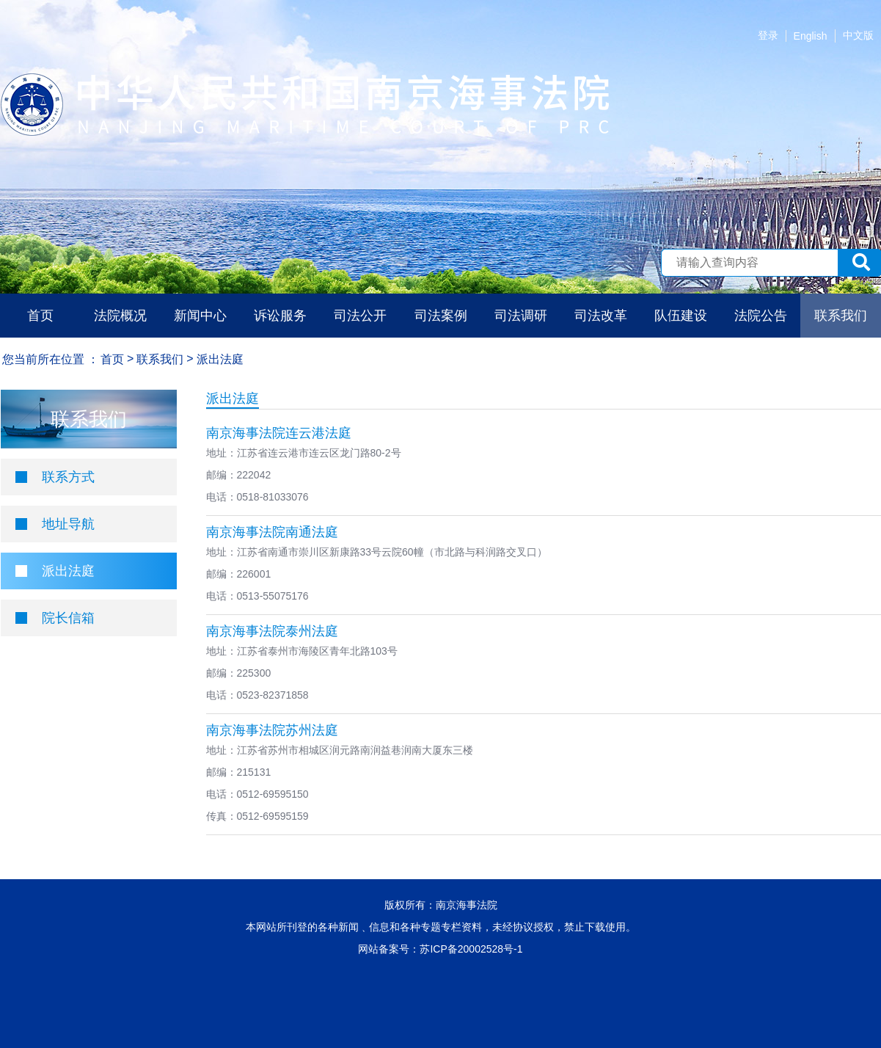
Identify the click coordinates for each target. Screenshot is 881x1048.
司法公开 (360, 315)
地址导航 (68, 524)
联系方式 (68, 477)
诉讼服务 (280, 315)
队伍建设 (680, 315)
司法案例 (440, 315)
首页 (40, 315)
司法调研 (520, 315)
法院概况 (120, 315)
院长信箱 (68, 618)
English (810, 36)
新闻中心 (200, 315)
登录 (768, 35)
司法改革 (600, 315)
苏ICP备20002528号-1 (471, 949)
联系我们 (840, 315)
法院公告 (760, 315)
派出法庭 (68, 571)
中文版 (858, 35)
